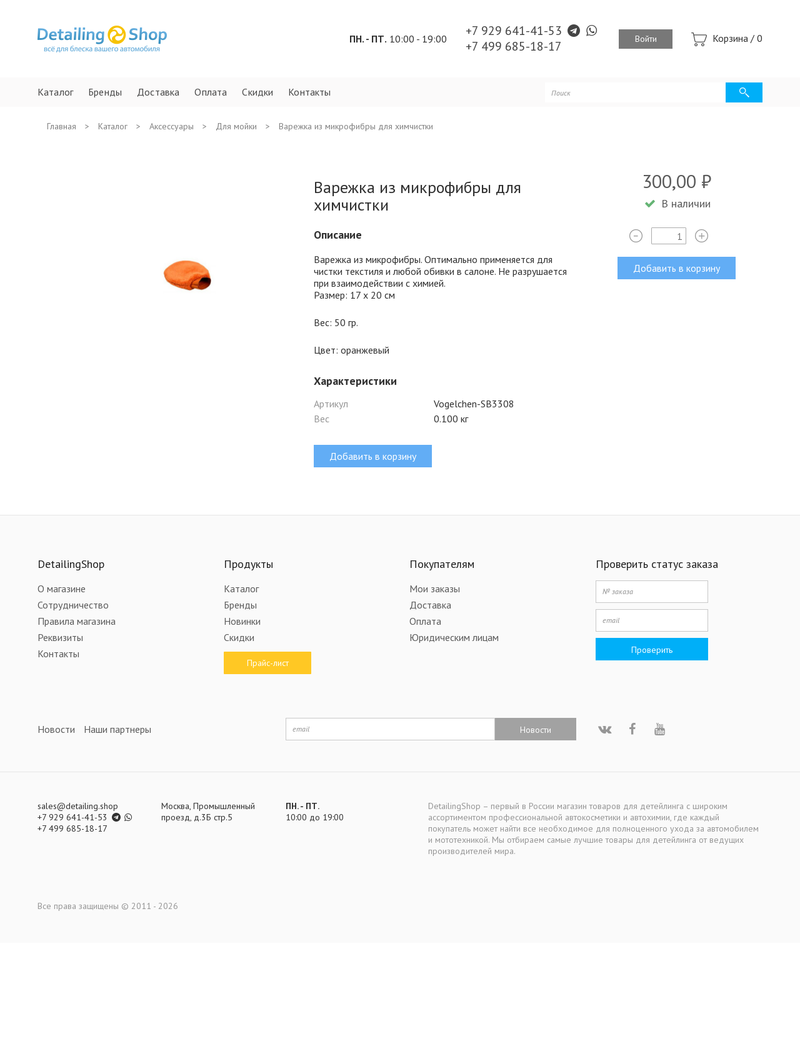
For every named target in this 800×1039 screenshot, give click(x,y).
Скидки (257, 92)
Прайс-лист (267, 663)
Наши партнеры (117, 729)
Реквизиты (60, 637)
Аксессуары (171, 126)
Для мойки (236, 126)
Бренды (105, 92)
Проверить (651, 649)
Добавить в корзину (676, 268)
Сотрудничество (73, 605)
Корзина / (737, 38)
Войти (646, 38)
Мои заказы (434, 588)
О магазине (62, 588)
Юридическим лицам (454, 637)
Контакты (309, 92)
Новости (56, 729)
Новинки (242, 621)
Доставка (158, 92)
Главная (61, 126)
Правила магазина (77, 621)
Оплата (210, 92)
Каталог (55, 92)
